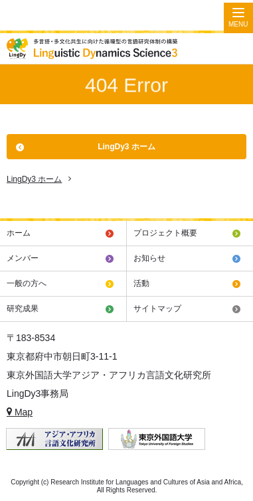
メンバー (23, 258)
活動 (141, 283)
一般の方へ (26, 283)
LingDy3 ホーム (126, 146)
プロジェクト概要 (165, 233)
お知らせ (149, 258)
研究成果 (23, 308)
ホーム (19, 233)
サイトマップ (157, 308)
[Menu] (238, 18)
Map (20, 412)
